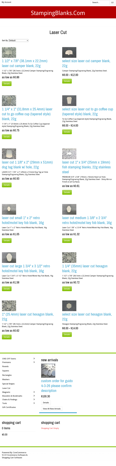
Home (24, 22)
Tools (4, 403)
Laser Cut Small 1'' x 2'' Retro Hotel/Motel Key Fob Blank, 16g (23, 220)
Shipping (61, 22)
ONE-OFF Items (9, 359)
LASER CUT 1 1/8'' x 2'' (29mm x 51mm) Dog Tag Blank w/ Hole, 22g (27, 165)
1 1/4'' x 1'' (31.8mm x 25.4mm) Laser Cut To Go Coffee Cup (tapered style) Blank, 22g (27, 113)
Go (112, 2)
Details (46, 402)
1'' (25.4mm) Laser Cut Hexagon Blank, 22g (28, 317)
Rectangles (7, 375)
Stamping (47, 22)
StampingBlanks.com (58, 13)
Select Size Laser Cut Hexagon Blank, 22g (87, 317)
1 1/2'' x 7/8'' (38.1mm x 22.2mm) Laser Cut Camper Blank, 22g (24, 63)
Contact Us (76, 22)
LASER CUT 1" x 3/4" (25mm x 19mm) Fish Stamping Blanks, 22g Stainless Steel (86, 167)
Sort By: (5, 40)
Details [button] (7, 83)
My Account (6, 2)
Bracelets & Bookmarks (12, 396)
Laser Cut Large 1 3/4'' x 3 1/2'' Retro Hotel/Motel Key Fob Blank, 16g (26, 268)
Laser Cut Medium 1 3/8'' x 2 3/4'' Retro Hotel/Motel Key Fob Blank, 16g (87, 220)
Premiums (6, 362)
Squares (5, 371)
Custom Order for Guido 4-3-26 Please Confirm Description (57, 385)
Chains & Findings (9, 399)
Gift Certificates (9, 407)
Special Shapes (8, 384)
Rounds (5, 366)
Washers (6, 379)
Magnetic (6, 392)
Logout (90, 22)
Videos (35, 22)
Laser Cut (6, 388)
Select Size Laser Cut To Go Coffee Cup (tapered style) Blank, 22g (87, 111)
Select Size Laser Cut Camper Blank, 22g (86, 63)
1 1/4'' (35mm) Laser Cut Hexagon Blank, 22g (85, 268)
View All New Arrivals (52, 409)
